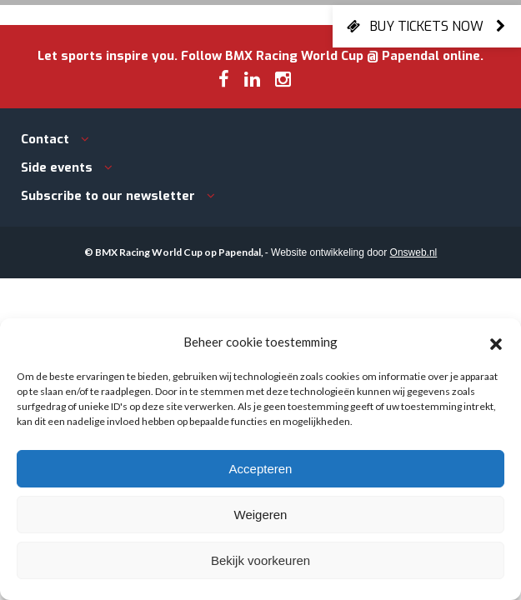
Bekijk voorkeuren (260, 560)
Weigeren (261, 515)
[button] (496, 341)
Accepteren (261, 469)
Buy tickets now (427, 26)
